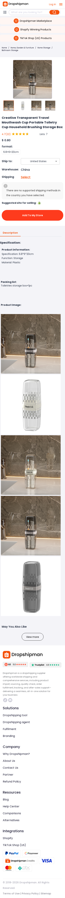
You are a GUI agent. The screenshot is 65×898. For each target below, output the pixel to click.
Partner (8, 775)
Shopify (8, 838)
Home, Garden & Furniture (22, 47)
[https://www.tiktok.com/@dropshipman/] (5, 700)
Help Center (11, 806)
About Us (9, 761)
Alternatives (11, 820)
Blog (6, 799)
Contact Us (10, 768)
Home (4, 47)
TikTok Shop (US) (14, 845)
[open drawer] (60, 4)
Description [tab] (10, 233)
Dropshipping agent (16, 722)
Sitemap (46, 893)
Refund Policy (12, 782)
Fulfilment (9, 729)
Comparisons (12, 813)
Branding (9, 736)
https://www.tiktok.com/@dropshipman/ (5, 700)
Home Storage (43, 47)
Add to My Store (32, 215)
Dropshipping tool (15, 715)
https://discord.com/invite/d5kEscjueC (10, 700)
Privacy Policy (30, 893)
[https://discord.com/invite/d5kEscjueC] (10, 700)
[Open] (56, 161)
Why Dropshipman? (16, 754)
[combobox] (35, 161)
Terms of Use (11, 893)
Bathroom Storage (10, 50)
